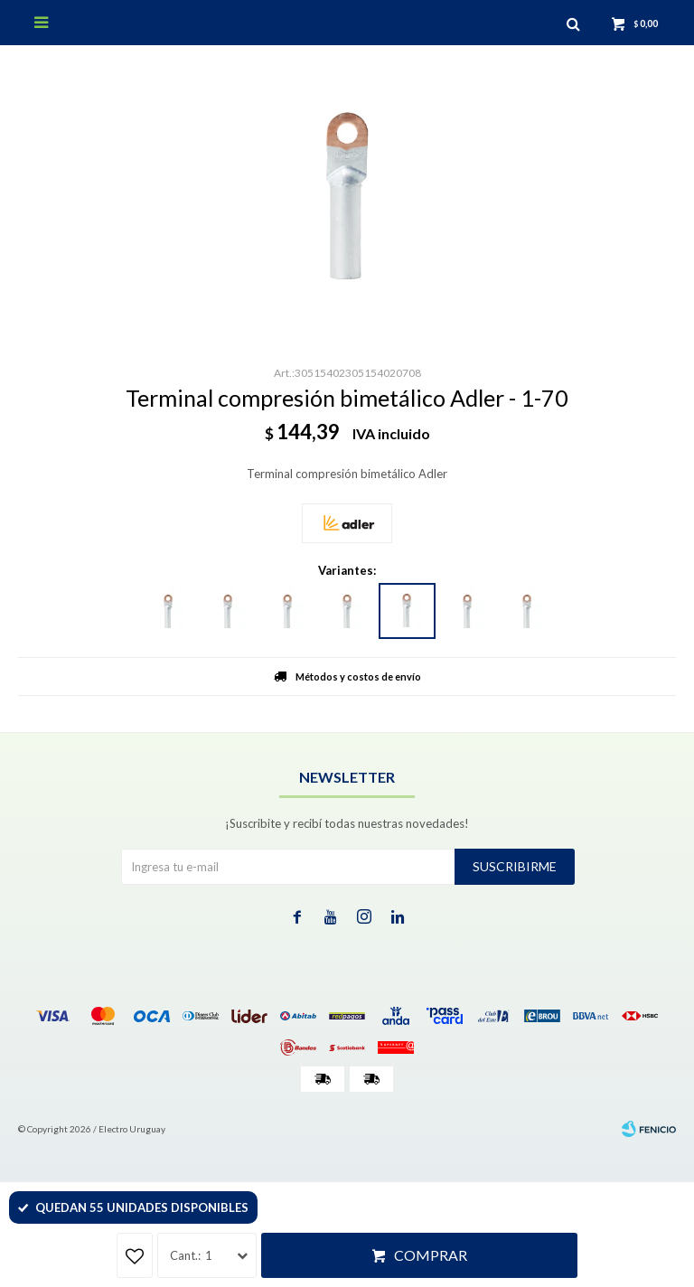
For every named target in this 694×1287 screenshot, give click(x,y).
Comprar (430, 1255)
